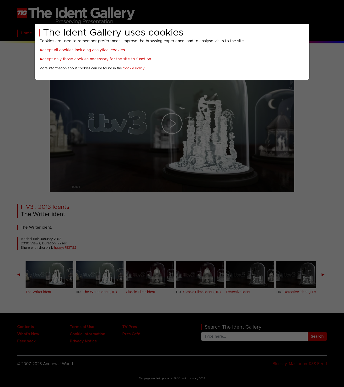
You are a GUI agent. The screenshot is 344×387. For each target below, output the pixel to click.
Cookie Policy (134, 68)
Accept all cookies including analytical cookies (82, 50)
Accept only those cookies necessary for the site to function (95, 59)
